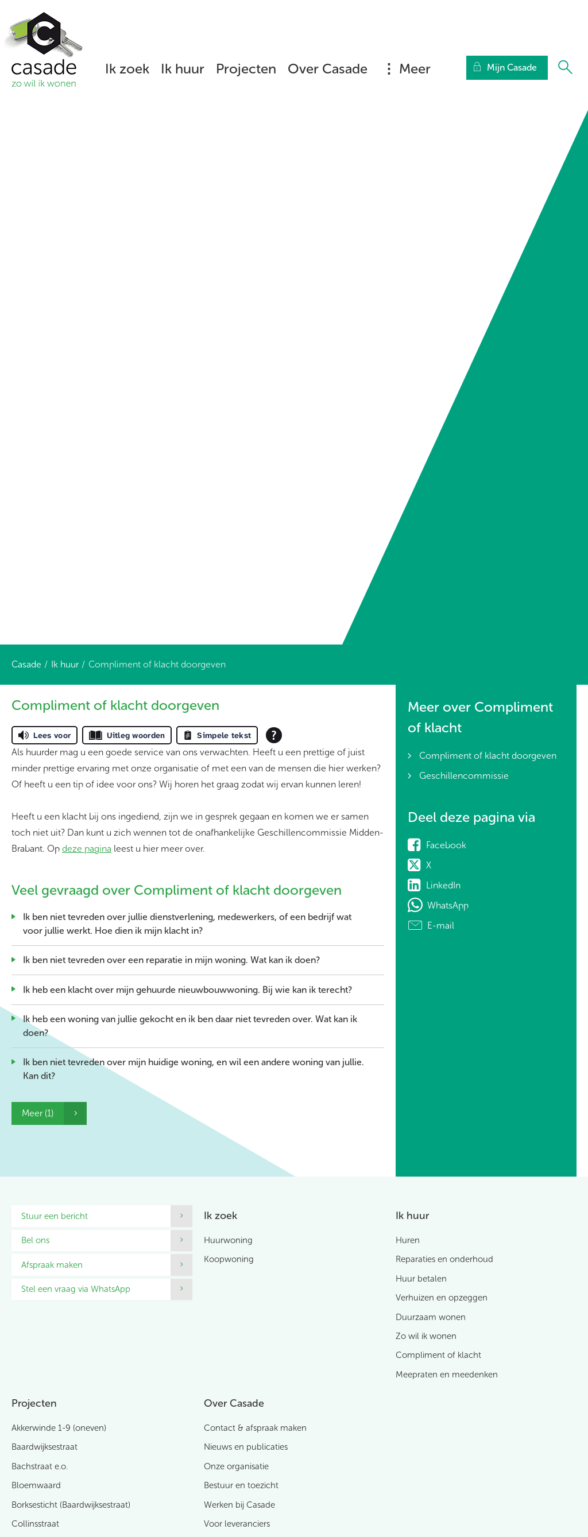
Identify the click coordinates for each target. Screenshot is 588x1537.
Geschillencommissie (464, 775)
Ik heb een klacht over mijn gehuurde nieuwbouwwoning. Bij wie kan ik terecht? (187, 989)
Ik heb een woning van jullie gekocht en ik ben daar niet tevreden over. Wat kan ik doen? (190, 1026)
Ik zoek (127, 68)
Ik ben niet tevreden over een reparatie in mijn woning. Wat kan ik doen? (171, 959)
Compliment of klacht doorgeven (487, 755)
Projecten (246, 68)
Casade (26, 664)
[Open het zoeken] (565, 67)
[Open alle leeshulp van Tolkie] (274, 735)
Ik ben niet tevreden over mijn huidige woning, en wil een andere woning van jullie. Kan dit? (193, 1069)
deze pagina (86, 848)
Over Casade (328, 68)
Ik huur (182, 68)
